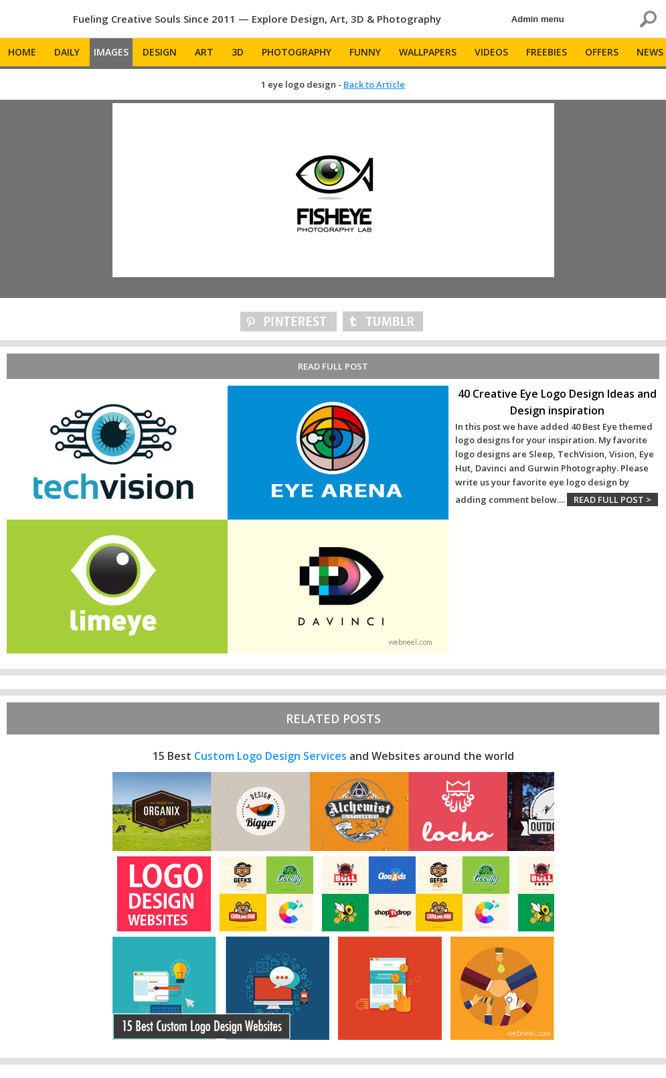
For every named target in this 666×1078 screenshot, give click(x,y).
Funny (365, 52)
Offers (601, 52)
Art (204, 52)
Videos (491, 52)
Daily (67, 52)
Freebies (546, 52)
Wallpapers (427, 52)
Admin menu (537, 19)
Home (22, 52)
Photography (296, 52)
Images (111, 52)
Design (160, 52)
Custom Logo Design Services (270, 756)
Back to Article (374, 84)
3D (238, 52)
